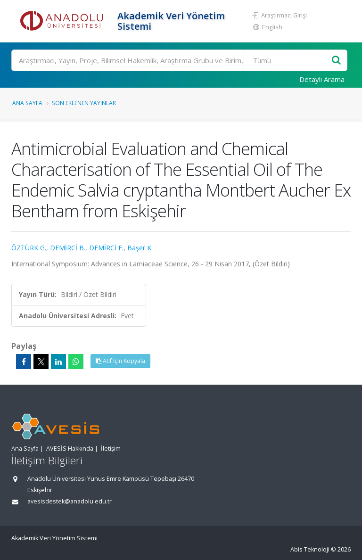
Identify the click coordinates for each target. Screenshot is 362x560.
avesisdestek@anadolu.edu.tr (69, 501)
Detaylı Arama (322, 79)
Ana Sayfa (27, 103)
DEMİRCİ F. (106, 247)
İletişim (111, 449)
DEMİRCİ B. (67, 247)
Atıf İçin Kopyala (120, 361)
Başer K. (140, 247)
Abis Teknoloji (309, 549)
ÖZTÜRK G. (28, 247)
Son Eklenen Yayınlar (84, 103)
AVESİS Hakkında (69, 449)
